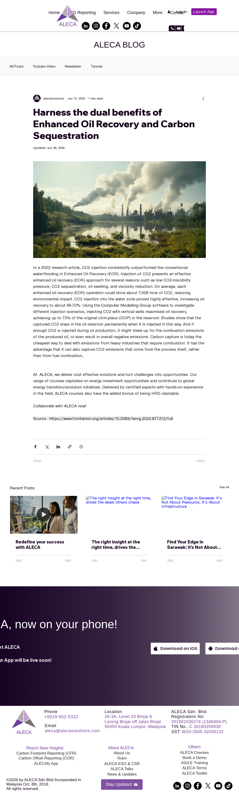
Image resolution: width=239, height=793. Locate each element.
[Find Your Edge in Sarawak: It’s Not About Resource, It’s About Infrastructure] (195, 515)
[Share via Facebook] (35, 446)
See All (224, 487)
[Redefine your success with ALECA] (43, 515)
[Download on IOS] (175, 648)
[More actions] (203, 98)
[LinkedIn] (86, 26)
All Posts (17, 66)
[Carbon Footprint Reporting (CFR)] (46, 753)
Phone (51, 711)
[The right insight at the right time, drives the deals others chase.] (119, 515)
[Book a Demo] (168, 11)
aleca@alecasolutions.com (72, 730)
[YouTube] (127, 26)
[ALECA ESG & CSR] (122, 763)
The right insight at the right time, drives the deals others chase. (115, 544)
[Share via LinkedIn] (58, 446)
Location (113, 711)
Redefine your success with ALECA (40, 544)
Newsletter (73, 66)
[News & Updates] (122, 774)
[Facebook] (106, 26)
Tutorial (96, 66)
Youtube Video (44, 66)
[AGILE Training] (195, 763)
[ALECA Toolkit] (195, 773)
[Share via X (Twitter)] (47, 446)
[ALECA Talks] (122, 769)
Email (50, 725)
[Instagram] (96, 26)
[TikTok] (137, 26)
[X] (116, 26)
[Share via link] (69, 446)
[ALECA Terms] (195, 768)
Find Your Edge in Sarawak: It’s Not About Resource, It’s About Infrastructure (192, 544)
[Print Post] (81, 446)
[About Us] (122, 753)
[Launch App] (204, 11)
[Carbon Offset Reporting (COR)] (46, 758)
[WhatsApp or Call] (172, 28)
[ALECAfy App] (46, 763)
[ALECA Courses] (194, 752)
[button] (182, 11)
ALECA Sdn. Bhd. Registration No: (189, 714)
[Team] (121, 758)
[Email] (178, 28)
